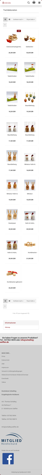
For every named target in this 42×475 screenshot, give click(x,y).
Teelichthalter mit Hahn (12, 76)
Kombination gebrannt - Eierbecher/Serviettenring (14, 282)
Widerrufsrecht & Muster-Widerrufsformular (15, 375)
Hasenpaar (12, 223)
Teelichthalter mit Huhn (29, 76)
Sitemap (7, 327)
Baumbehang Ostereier (29, 106)
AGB (3, 364)
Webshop (14, 472)
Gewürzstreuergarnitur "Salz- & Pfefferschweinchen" (14, 47)
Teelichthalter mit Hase (12, 106)
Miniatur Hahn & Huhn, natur (12, 194)
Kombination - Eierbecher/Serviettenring (32, 253)
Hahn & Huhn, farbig (29, 223)
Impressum (5, 367)
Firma (3, 356)
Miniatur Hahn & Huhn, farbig (29, 164)
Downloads (5, 378)
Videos (4, 382)
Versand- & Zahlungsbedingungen (12, 371)
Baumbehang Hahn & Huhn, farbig (12, 135)
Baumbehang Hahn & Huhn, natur (29, 135)
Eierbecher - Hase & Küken (29, 47)
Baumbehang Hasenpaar (12, 164)
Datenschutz (5, 360)
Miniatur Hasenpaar (30, 194)
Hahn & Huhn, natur (12, 253)
